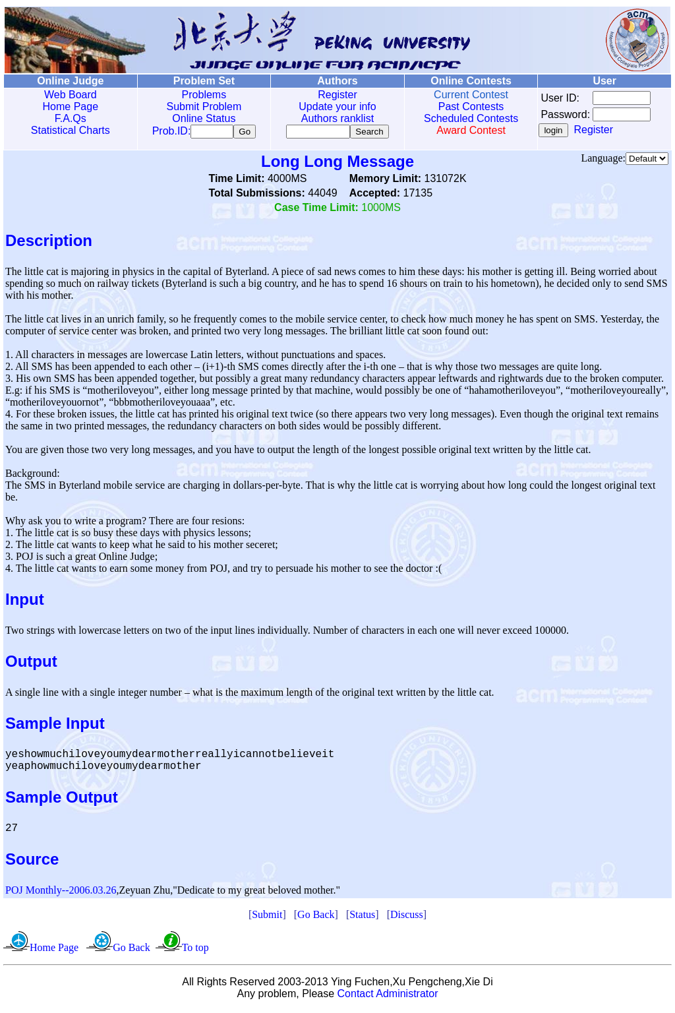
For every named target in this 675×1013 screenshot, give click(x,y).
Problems (202, 94)
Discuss (406, 917)
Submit (267, 917)
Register (335, 94)
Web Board (70, 94)
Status (362, 917)
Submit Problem (202, 106)
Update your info (334, 106)
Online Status (202, 118)
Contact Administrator (388, 996)
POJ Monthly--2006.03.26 (60, 892)
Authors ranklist (335, 118)
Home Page (70, 106)
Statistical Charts (69, 130)
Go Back (315, 917)
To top (195, 950)
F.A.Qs (70, 118)
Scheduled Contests (468, 118)
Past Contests (467, 106)
